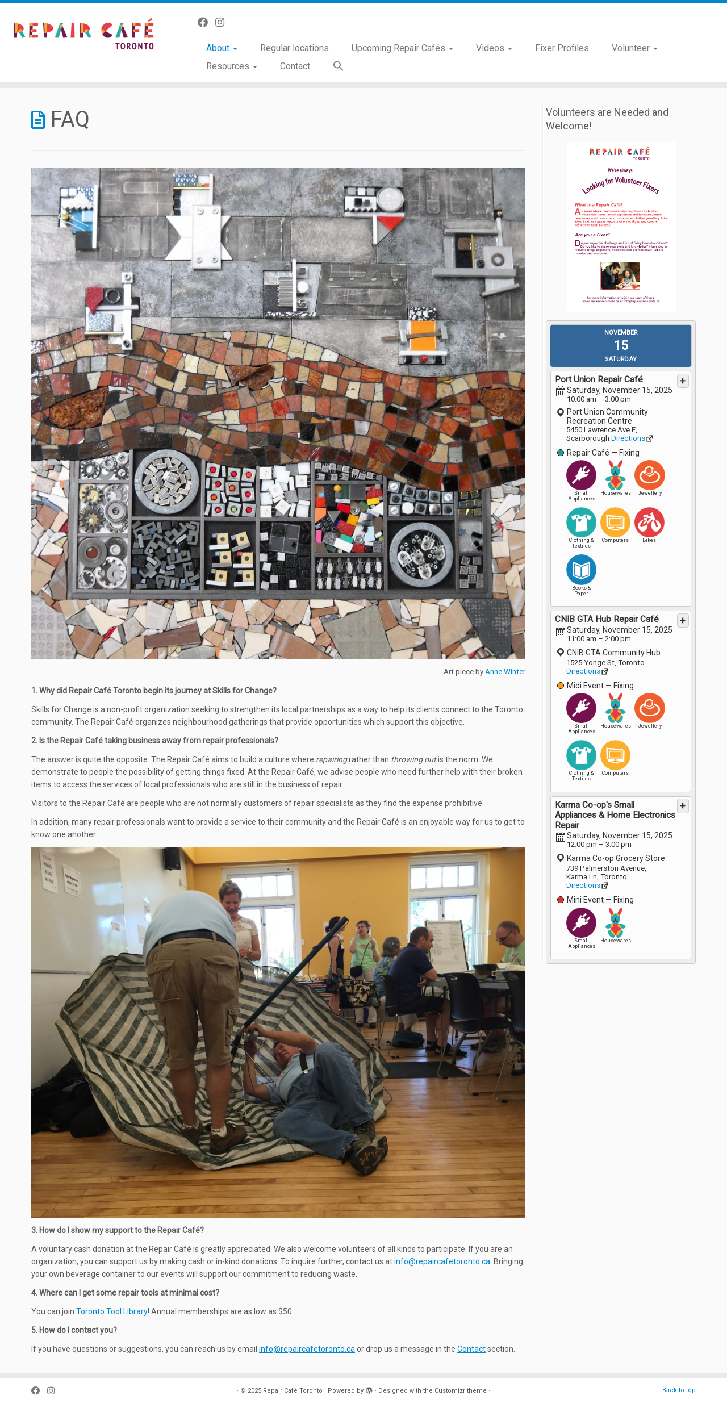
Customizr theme (460, 1390)
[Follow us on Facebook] (206, 22)
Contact (295, 66)
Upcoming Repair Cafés (402, 48)
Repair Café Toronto (293, 1390)
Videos (494, 48)
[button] (332, 66)
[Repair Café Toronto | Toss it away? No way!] (84, 36)
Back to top (679, 1390)
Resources (231, 66)
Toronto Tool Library (112, 1311)
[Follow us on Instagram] (223, 22)
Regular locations (294, 48)
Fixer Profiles (562, 48)
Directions (628, 438)
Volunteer (635, 48)
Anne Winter (505, 671)
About (221, 48)
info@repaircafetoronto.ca (442, 1261)
